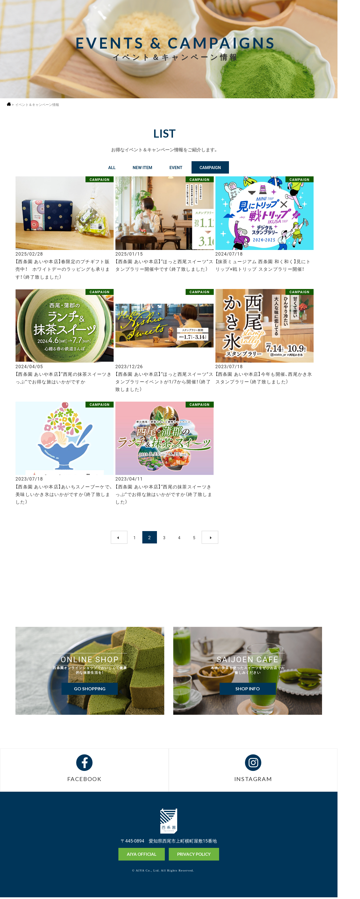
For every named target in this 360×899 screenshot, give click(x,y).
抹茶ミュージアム (348, 873)
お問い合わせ (348, 893)
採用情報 (348, 30)
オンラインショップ (348, 852)
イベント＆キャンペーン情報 (37, 104)
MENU (348, 15)
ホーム (9, 104)
